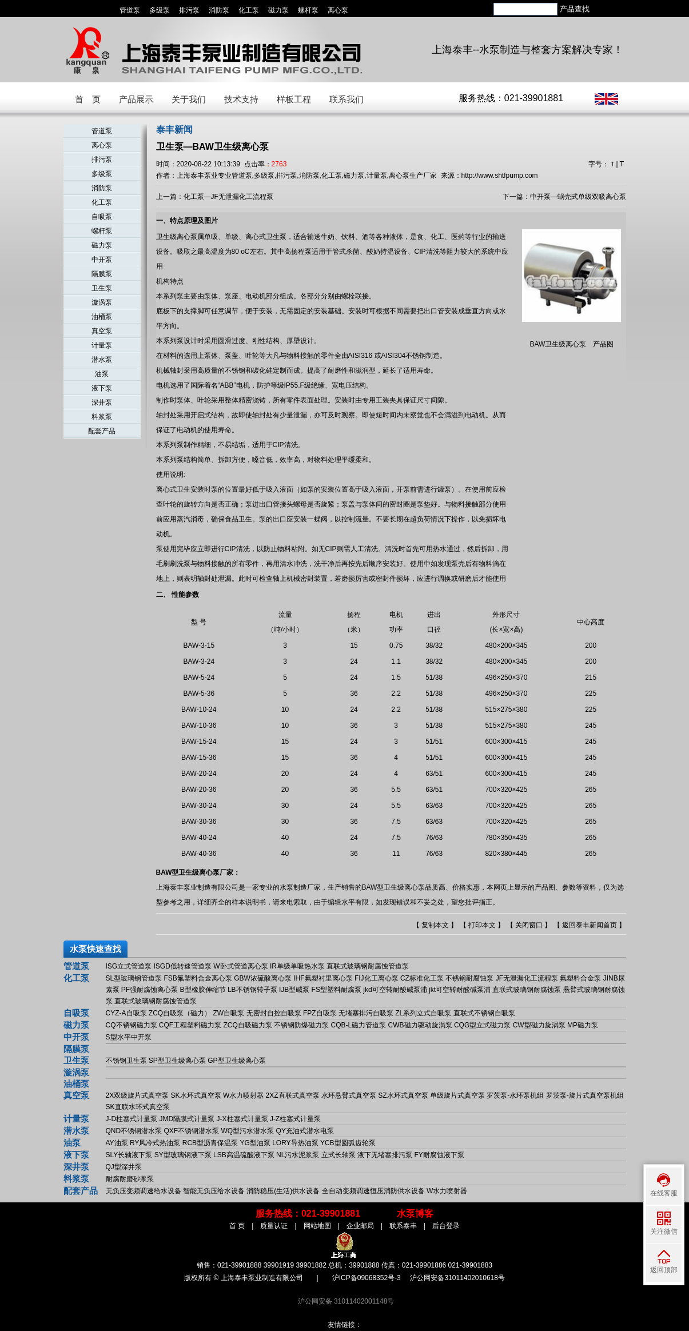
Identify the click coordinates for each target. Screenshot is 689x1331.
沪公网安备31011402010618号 (457, 1278)
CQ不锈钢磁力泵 (131, 1025)
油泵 (102, 374)
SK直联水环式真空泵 (138, 1107)
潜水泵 (101, 360)
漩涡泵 (101, 302)
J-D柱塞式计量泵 (132, 1119)
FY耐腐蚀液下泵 (439, 1155)
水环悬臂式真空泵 (348, 1095)
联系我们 (346, 99)
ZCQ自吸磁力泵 (248, 1025)
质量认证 (274, 1226)
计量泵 (101, 345)
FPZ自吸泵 (320, 1013)
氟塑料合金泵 (580, 978)
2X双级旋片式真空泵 (137, 1095)
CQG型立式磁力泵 (482, 1025)
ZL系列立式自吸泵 (423, 1013)
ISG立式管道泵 (129, 966)
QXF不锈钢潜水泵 (192, 1131)
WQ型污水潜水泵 (247, 1131)
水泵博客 (415, 1213)
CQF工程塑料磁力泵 (190, 1025)
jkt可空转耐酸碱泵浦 (460, 990)
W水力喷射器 (243, 1095)
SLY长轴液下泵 (129, 1155)
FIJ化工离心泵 (377, 978)
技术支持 (241, 99)
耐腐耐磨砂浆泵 (130, 1179)
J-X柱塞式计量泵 (242, 1119)
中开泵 (101, 260)
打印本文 (482, 925)
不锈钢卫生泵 (126, 1061)
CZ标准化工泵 (422, 978)
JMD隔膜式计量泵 (187, 1119)
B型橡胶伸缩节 (203, 990)
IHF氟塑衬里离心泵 (322, 978)
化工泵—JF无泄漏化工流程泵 (228, 197)
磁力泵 (278, 10)
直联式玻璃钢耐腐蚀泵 (526, 990)
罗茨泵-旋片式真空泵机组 (585, 1095)
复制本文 (435, 925)
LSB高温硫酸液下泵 (243, 1155)
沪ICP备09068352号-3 (366, 1278)
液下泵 (101, 388)
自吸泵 (101, 217)
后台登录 (446, 1226)
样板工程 (294, 99)
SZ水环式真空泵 (403, 1095)
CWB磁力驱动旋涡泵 (420, 1025)
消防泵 (219, 10)
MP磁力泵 (582, 1025)
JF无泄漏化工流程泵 (527, 978)
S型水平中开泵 (129, 1037)
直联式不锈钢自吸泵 (484, 1013)
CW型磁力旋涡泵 (539, 1025)
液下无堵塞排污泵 (384, 1155)
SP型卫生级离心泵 (177, 1061)
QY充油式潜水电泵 (305, 1131)
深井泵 (101, 402)
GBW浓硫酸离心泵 (263, 978)
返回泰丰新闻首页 (589, 925)
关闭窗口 (529, 925)
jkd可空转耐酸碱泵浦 (395, 990)
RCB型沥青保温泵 (210, 1143)
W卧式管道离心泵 (240, 966)
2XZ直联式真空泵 (293, 1095)
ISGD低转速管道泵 (183, 966)
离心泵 (338, 10)
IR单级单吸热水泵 (297, 966)
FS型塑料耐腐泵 (336, 990)
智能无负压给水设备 (214, 1191)
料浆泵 (101, 417)
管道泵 (130, 10)
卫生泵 (101, 288)
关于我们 (189, 99)
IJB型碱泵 (294, 990)
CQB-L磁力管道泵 (359, 1025)
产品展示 (136, 99)
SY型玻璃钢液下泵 (183, 1155)
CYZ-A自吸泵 (126, 1013)
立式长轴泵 (338, 1155)
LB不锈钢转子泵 (252, 990)
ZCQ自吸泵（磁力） (180, 1013)
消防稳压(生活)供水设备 (283, 1191)
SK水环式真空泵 (196, 1095)
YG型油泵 (255, 1143)
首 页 (88, 99)
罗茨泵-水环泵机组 (515, 1095)
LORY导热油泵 (295, 1143)
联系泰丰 (403, 1226)
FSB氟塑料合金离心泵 (198, 978)
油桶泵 (101, 317)
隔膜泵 (101, 274)
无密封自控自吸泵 (273, 1013)
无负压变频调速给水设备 (143, 1191)
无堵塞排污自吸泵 (365, 1013)
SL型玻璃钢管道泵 (134, 978)
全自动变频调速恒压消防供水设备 (373, 1191)
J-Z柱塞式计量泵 (295, 1119)
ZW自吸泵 (229, 1013)
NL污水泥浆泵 (297, 1155)
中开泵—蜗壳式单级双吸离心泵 (578, 197)
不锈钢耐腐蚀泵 (469, 978)
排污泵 (189, 10)
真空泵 (101, 331)
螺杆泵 (308, 10)
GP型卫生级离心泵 (236, 1061)
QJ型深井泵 (124, 1167)
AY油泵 (117, 1143)
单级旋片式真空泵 (457, 1095)
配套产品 (102, 431)
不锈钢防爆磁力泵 (301, 1025)
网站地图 (317, 1226)
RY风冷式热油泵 (155, 1143)
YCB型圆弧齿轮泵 (348, 1143)
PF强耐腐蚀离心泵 (149, 990)
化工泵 (248, 10)
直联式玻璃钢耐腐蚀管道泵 (367, 966)
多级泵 (159, 10)
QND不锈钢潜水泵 (134, 1131)
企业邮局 (360, 1226)
